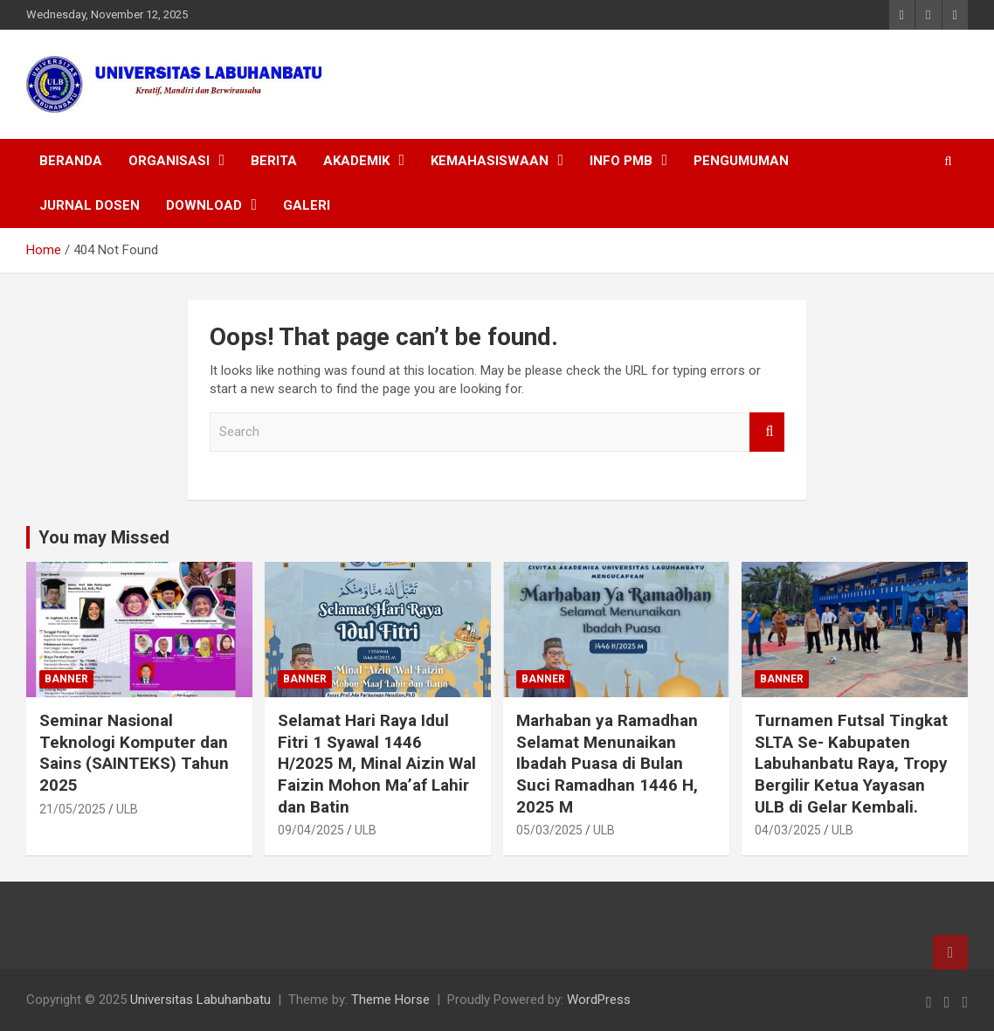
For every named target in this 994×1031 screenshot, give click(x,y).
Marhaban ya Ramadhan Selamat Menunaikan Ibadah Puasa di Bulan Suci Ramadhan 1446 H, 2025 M (607, 763)
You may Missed (103, 537)
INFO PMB (621, 161)
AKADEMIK (356, 161)
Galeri (306, 205)
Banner (66, 679)
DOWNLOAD (204, 205)
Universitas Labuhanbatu (200, 999)
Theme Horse (390, 999)
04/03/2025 (788, 830)
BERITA (274, 161)
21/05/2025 (72, 809)
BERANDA (70, 161)
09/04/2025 (311, 830)
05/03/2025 (549, 830)
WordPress (599, 999)
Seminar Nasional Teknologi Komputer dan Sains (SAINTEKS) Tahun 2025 (134, 752)
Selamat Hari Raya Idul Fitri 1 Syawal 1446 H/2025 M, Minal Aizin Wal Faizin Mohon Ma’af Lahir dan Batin (377, 763)
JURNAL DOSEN (89, 205)
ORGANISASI (169, 161)
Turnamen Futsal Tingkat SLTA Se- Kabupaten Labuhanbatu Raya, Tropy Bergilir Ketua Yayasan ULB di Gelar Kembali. (851, 763)
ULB (127, 809)
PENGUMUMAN (741, 161)
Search (766, 432)
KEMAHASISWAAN (490, 161)
